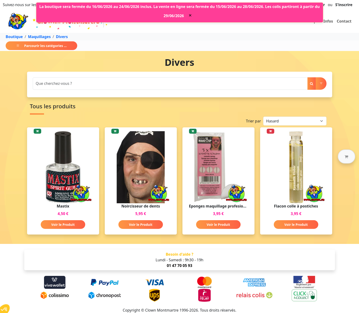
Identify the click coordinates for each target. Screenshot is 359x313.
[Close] (190, 15)
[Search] (170, 83)
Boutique (14, 36)
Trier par (253, 121)
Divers (62, 36)
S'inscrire (343, 4)
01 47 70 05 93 (179, 265)
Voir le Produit (63, 224)
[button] (346, 156)
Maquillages (39, 36)
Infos (328, 21)
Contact (344, 21)
